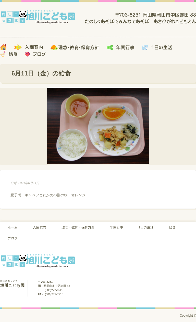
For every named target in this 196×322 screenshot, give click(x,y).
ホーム (13, 227)
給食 (172, 227)
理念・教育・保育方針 (78, 227)
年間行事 (116, 227)
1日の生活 (146, 227)
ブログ (13, 238)
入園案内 (39, 227)
